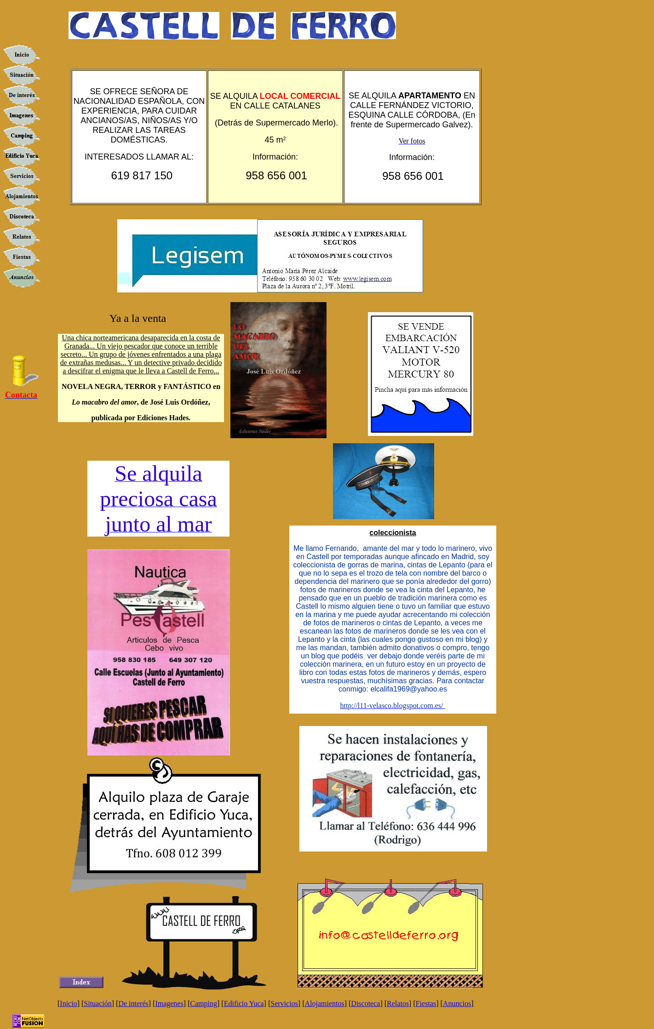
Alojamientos (324, 1003)
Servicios (284, 1003)
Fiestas (426, 1003)
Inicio (68, 1003)
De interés (133, 1003)
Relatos (398, 1003)
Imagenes (169, 1003)
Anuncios (457, 1003)
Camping (203, 1003)
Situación (97, 1003)
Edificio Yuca (244, 1003)
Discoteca (365, 1003)
